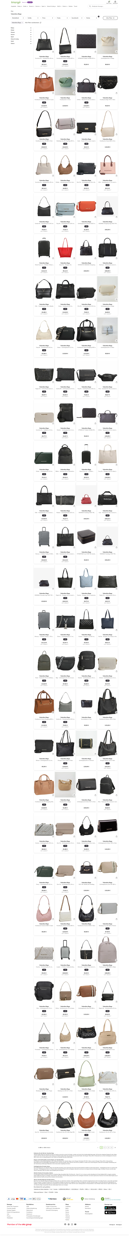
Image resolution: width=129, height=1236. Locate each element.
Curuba (55, 1190)
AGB (27, 1207)
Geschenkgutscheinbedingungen (34, 1219)
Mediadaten (10, 1219)
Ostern (12, 44)
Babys (12, 29)
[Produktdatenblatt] (44, 49)
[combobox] (103, 7)
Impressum (29, 1215)
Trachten (67, 1219)
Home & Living (15, 40)
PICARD (51, 1193)
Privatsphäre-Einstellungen (33, 1217)
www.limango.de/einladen (88, 1232)
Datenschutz (29, 1211)
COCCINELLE (74, 1190)
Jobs (8, 1215)
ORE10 (100, 1190)
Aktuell (87, 1207)
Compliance (29, 1213)
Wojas (105, 1190)
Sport (12, 38)
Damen (13, 33)
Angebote (68, 1207)
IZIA (110, 1190)
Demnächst (88, 1209)
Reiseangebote (88, 1215)
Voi (51, 1190)
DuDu (56, 1193)
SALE (12, 42)
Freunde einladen (11, 1209)
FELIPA (82, 1190)
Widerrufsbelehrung (31, 1209)
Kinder (12, 31)
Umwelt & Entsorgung (52, 1211)
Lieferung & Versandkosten (53, 1209)
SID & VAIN (94, 1190)
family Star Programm (12, 1207)
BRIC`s (87, 1190)
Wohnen (67, 1217)
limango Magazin (11, 1211)
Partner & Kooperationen (13, 1213)
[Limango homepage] (15, 3)
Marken (67, 1221)
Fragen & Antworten (51, 1207)
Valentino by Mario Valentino (41, 1190)
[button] (115, 3)
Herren (13, 36)
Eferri (46, 1193)
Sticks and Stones (38, 1193)
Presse (8, 1217)
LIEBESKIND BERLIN (64, 1190)
